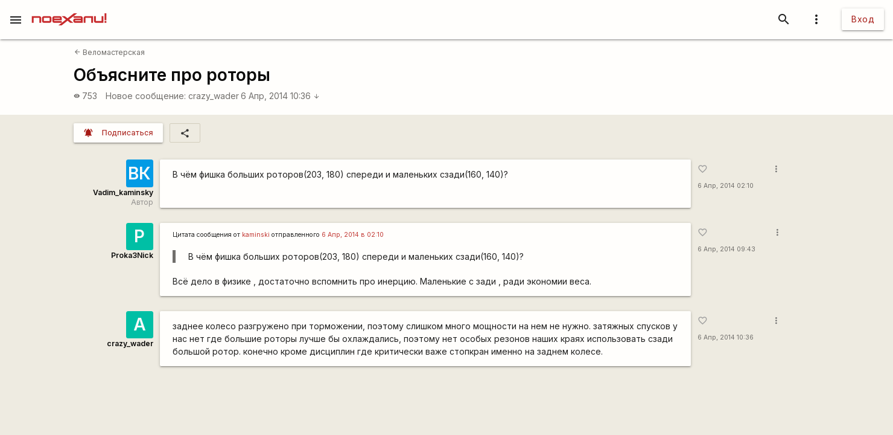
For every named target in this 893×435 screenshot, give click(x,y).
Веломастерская (109, 52)
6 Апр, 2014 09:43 (726, 249)
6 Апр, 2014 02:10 (726, 186)
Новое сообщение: (146, 96)
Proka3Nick (132, 255)
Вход (862, 19)
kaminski (256, 235)
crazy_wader (213, 96)
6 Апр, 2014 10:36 (280, 96)
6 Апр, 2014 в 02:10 (353, 235)
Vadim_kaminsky (123, 192)
